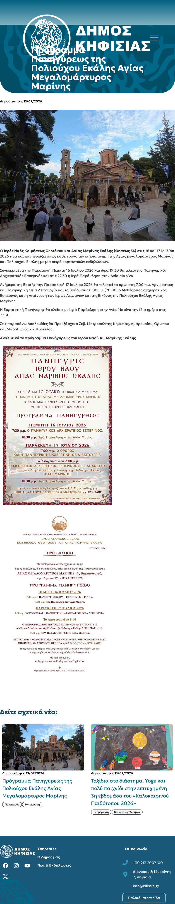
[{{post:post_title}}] (43, 747)
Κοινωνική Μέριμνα (127, 812)
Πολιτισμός (12, 804)
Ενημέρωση (32, 804)
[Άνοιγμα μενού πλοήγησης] (154, 38)
